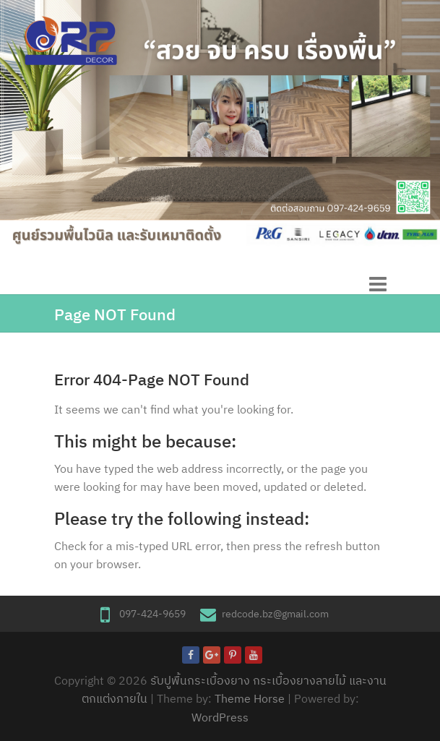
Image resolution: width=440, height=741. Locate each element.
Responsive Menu (378, 283)
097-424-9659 (152, 613)
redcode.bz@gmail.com (275, 613)
